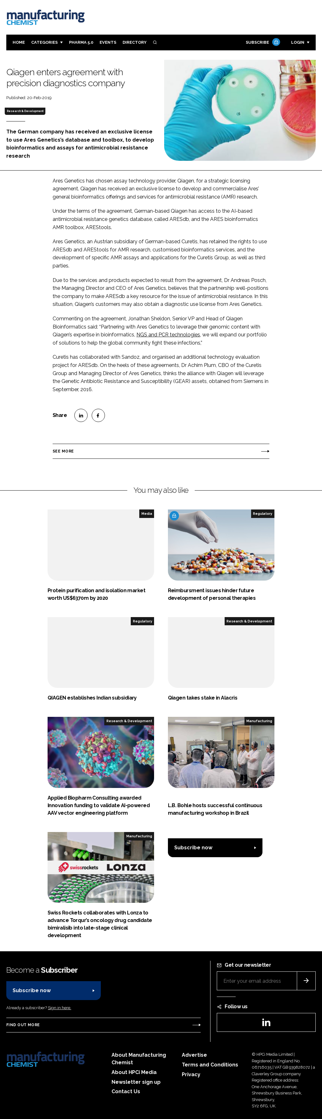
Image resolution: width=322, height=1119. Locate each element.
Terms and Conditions (210, 1065)
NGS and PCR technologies (168, 335)
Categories (44, 42)
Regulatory (262, 513)
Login (297, 42)
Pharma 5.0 (81, 42)
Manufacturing (259, 721)
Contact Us (126, 1091)
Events (108, 42)
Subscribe (262, 43)
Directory (135, 42)
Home (19, 42)
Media (146, 513)
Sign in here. (59, 1007)
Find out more (23, 1025)
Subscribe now (193, 848)
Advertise (194, 1055)
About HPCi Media (134, 1072)
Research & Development (25, 111)
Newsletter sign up (136, 1082)
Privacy (191, 1074)
